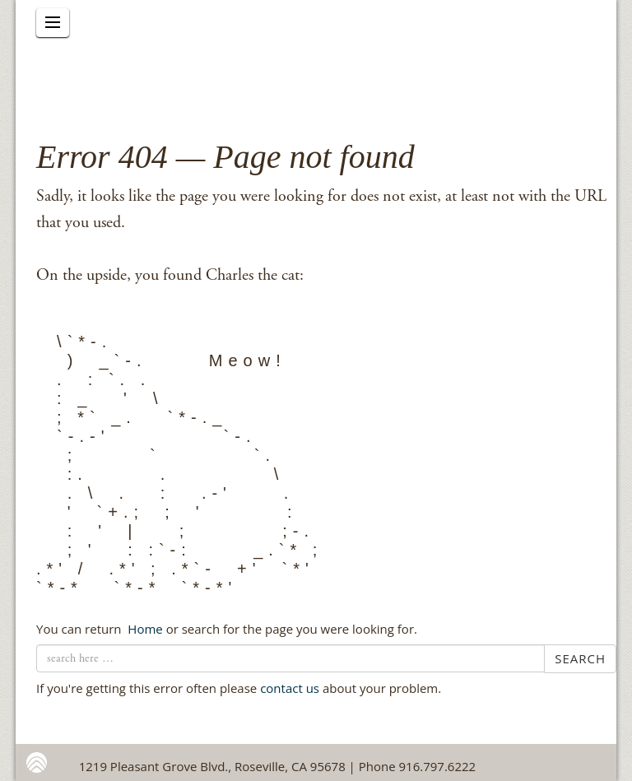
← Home (143, 629)
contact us (289, 688)
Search (580, 658)
